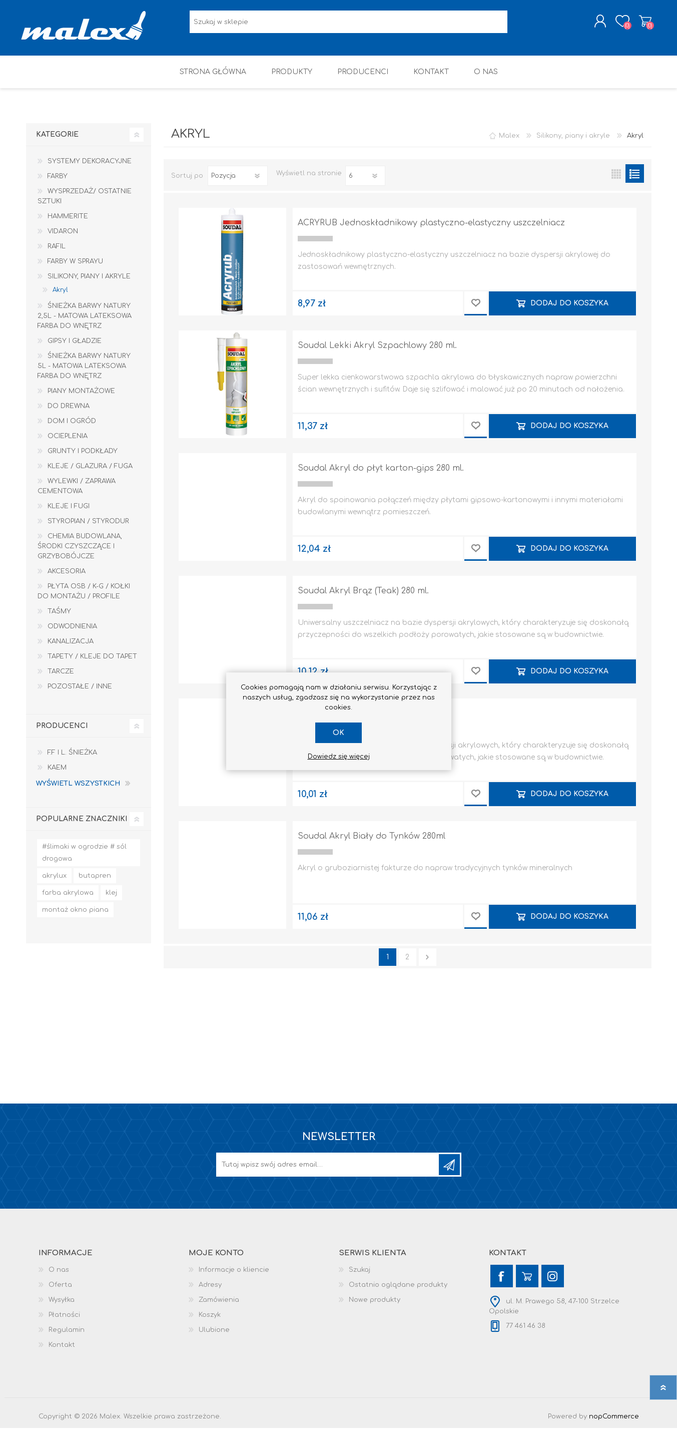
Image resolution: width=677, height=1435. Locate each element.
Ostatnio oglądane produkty (398, 1291)
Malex (509, 142)
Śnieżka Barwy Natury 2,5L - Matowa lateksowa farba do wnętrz (85, 322)
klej (111, 899)
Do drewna (69, 413)
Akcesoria (67, 578)
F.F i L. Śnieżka (72, 759)
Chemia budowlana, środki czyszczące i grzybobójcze (80, 553)
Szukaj (359, 1276)
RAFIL (57, 253)
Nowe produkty (374, 1306)
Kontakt (62, 1351)
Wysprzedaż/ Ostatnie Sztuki (85, 203)
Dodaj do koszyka (569, 310)
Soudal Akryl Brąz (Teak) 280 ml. (363, 597)
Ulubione (214, 1336)
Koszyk (640, 25)
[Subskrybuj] (328, 1171)
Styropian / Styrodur (88, 528)
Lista (634, 180)
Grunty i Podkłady (83, 458)
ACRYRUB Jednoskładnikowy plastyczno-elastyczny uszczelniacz (431, 229)
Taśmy (59, 618)
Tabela (616, 180)
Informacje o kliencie (234, 1276)
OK (338, 733)
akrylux (54, 882)
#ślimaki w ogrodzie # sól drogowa (84, 859)
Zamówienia (219, 1306)
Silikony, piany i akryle (89, 283)
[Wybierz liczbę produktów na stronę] (365, 183)
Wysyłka (62, 1306)
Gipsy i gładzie (75, 347)
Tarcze (61, 678)
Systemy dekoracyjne (90, 168)
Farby (58, 183)
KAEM (57, 774)
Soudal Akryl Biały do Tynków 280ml (371, 843)
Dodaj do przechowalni (475, 310)
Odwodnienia (72, 633)
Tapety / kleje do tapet (92, 663)
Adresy (210, 1291)
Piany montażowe (81, 398)
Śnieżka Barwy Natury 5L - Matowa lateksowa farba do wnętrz (84, 373)
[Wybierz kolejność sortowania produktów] (238, 183)
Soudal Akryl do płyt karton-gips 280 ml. (381, 475)
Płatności (64, 1321)
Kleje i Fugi (69, 513)
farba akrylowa (68, 899)
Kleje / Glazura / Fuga (90, 473)
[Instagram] (552, 1283)
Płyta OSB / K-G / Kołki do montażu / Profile (84, 598)
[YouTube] (527, 1283)
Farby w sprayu (75, 268)
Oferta (60, 1291)
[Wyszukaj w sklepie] (348, 25)
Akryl (60, 296)
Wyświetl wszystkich (78, 790)
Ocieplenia (68, 443)
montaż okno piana (75, 916)
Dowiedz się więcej (339, 756)
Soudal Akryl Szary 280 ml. (352, 720)
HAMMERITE (68, 223)
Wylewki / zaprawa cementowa (77, 493)
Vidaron (63, 238)
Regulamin (67, 1336)
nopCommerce (614, 1423)
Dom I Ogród (72, 428)
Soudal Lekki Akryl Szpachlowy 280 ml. (377, 352)
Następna (427, 964)
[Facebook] (501, 1283)
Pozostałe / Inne (80, 693)
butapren (95, 882)
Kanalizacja (71, 648)
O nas (59, 1276)
